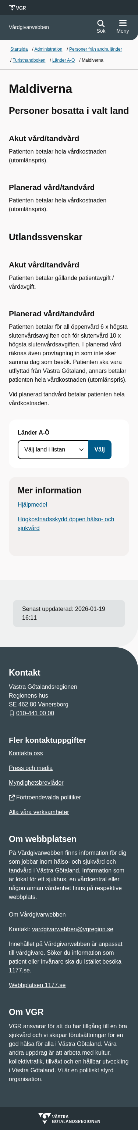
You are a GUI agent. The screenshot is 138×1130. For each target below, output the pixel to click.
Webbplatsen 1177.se (37, 985)
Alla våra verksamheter (39, 812)
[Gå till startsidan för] (29, 27)
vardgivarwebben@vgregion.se (72, 929)
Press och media (31, 768)
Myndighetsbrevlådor (36, 783)
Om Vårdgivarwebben (37, 914)
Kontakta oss (26, 753)
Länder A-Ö (34, 432)
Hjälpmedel (32, 504)
